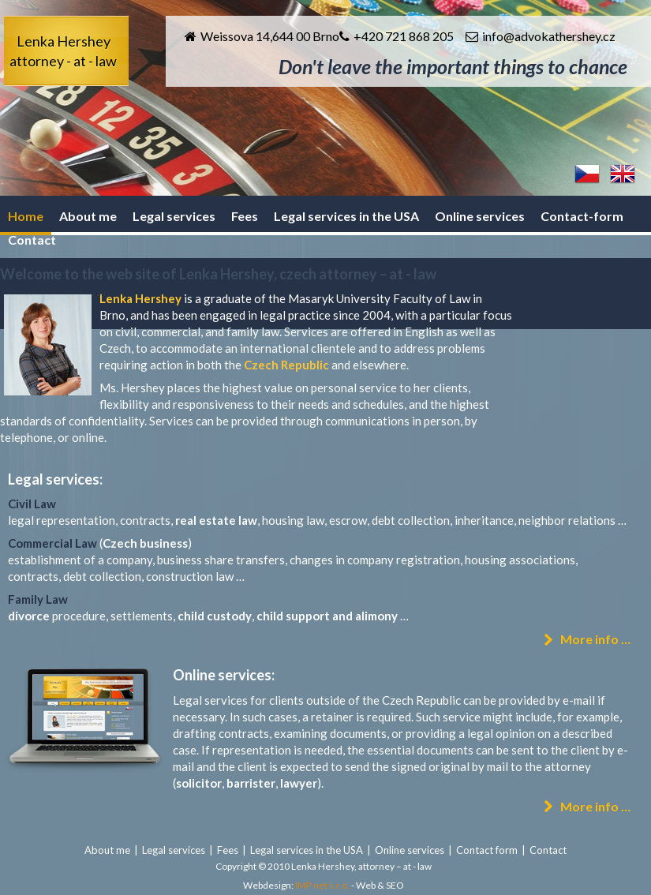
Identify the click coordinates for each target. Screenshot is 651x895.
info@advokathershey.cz (548, 35)
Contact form (487, 850)
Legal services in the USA (306, 850)
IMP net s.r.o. (322, 885)
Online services (409, 850)
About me (107, 850)
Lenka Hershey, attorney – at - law (361, 866)
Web (366, 885)
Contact (548, 850)
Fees (227, 850)
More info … (595, 638)
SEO (395, 885)
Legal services (173, 850)
